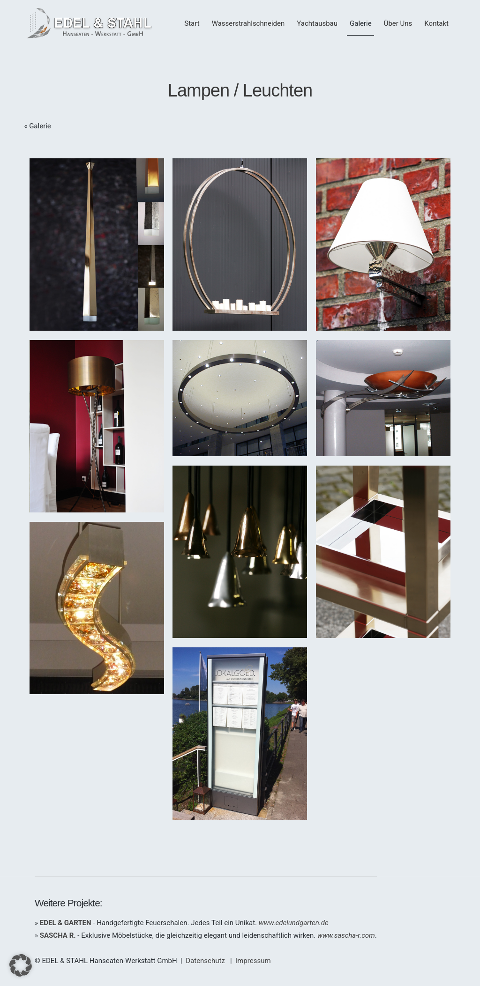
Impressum (252, 960)
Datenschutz (205, 960)
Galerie (40, 126)
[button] (20, 965)
